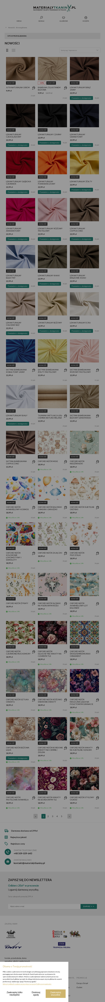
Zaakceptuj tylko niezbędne (15, 993)
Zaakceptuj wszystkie (55, 993)
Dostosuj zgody (36, 993)
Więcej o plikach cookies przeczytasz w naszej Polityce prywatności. (27, 984)
